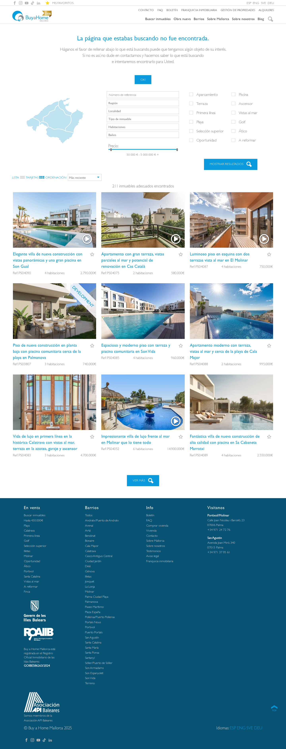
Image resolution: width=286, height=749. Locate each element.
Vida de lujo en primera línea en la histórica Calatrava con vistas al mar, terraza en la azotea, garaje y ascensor (45, 442)
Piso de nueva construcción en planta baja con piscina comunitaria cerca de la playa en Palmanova (47, 351)
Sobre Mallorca (218, 19)
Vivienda (151, 530)
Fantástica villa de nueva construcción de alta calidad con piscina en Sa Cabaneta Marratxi (225, 442)
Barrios (199, 19)
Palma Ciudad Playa (96, 597)
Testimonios (153, 551)
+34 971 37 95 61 (218, 552)
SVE (263, 3)
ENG (256, 3)
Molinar (28, 556)
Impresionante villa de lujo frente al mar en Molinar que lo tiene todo (135, 439)
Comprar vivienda (157, 525)
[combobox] (143, 103)
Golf (242, 122)
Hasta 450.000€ (33, 520)
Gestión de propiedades (238, 10)
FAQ (160, 10)
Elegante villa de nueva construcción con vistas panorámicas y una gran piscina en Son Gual (47, 260)
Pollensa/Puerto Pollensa (100, 617)
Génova (90, 571)
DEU (271, 3)
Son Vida (90, 678)
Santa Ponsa (92, 652)
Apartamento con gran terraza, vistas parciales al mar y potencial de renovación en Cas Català (132, 260)
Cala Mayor (92, 546)
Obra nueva (182, 19)
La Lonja (90, 586)
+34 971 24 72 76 (218, 530)
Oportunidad (206, 140)
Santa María (92, 647)
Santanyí (90, 658)
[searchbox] (143, 103)
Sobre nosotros (243, 19)
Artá (88, 530)
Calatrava (29, 530)
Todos (88, 515)
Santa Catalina (32, 576)
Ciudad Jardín (93, 561)
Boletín (172, 10)
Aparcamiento (207, 94)
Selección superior (210, 131)
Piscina (243, 94)
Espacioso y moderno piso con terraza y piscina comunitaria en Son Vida (135, 348)
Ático (243, 131)
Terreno (90, 683)
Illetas (27, 551)
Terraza (202, 103)
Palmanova (91, 601)
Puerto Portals (93, 632)
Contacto (146, 10)
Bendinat (90, 535)
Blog (261, 19)
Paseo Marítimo (94, 607)
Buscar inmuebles (158, 19)
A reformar (247, 140)
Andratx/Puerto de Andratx (102, 520)
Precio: (113, 145)
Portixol (29, 571)
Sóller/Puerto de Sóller (98, 663)
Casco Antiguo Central (98, 556)
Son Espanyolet (94, 673)
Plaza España (92, 612)
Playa (200, 122)
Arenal (89, 525)
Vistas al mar (248, 113)
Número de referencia (122, 94)
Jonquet (89, 581)
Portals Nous (93, 622)
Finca (27, 591)
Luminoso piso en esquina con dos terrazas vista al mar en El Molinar (219, 257)
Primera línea (205, 113)
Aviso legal (152, 556)
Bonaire (89, 540)
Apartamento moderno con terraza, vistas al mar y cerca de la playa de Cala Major (223, 351)
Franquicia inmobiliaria (199, 10)
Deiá (88, 566)
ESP (249, 3)
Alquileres (266, 10)
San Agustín (92, 637)
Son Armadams (94, 668)
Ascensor (246, 103)
